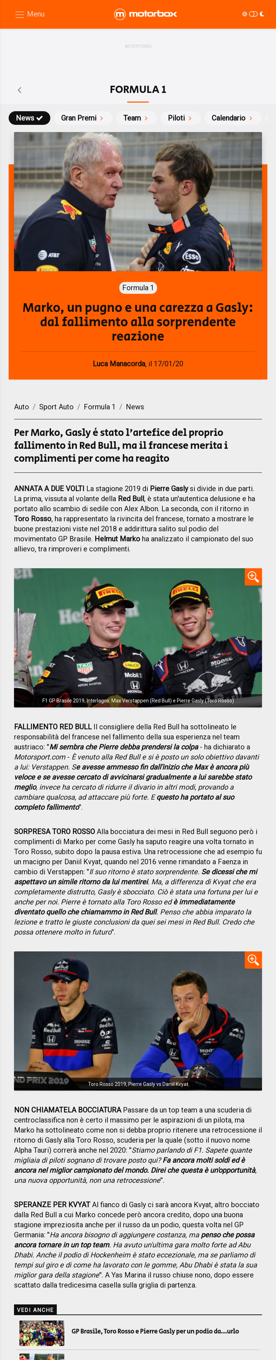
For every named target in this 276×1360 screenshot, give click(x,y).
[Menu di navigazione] (29, 14)
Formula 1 (100, 407)
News (29, 118)
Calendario (233, 118)
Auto (21, 407)
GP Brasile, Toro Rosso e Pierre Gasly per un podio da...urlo (155, 1331)
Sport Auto (56, 407)
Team (136, 118)
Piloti (181, 118)
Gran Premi (83, 118)
